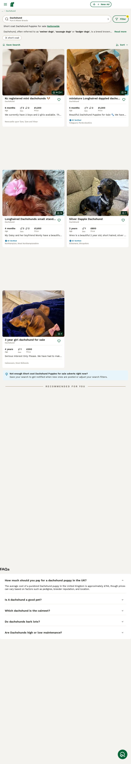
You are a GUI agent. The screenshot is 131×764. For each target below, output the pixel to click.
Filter (122, 18)
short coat (12, 37)
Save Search (11, 45)
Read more (120, 31)
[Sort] (122, 45)
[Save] (59, 100)
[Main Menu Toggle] (5, 4)
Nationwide (53, 26)
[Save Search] (122, 754)
